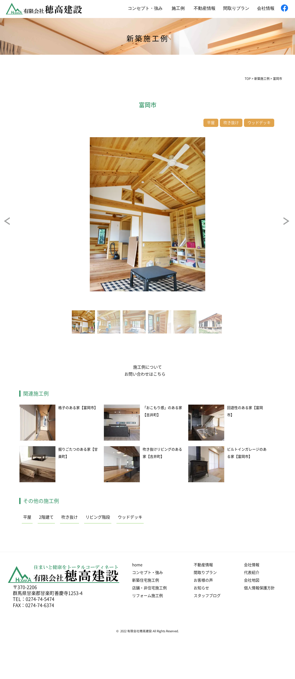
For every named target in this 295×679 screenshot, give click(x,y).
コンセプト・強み (145, 8)
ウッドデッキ (130, 517)
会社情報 (265, 8)
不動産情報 (204, 8)
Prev (11, 225)
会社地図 (251, 580)
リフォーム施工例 (147, 596)
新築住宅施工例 (145, 580)
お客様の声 (203, 580)
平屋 (27, 517)
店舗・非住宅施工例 (149, 588)
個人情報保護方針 (259, 588)
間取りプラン (236, 8)
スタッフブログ (207, 596)
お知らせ (201, 588)
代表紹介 (251, 572)
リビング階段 (97, 517)
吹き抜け (69, 517)
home (137, 565)
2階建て (46, 517)
